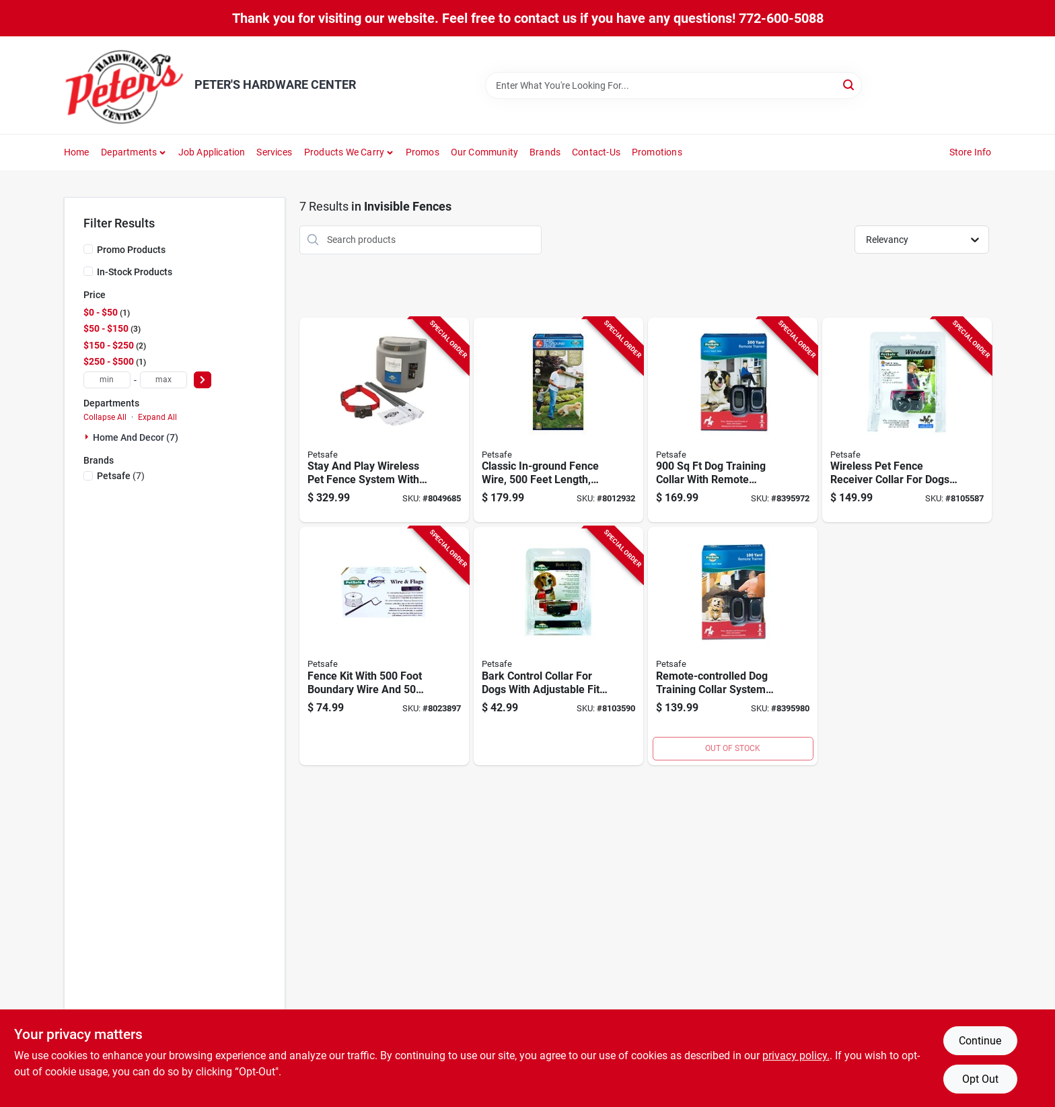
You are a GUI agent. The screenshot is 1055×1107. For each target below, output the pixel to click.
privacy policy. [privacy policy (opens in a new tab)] (796, 1055)
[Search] (849, 84)
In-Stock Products (134, 271)
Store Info (970, 152)
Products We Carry (344, 152)
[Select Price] (202, 379)
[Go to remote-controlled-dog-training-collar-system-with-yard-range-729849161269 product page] (732, 646)
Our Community (485, 152)
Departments (129, 152)
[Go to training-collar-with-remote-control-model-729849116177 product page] (732, 420)
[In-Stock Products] (88, 271)
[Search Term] (673, 85)
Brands (545, 152)
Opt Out (980, 1079)
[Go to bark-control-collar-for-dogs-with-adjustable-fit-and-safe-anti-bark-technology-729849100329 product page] (558, 646)
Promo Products (131, 249)
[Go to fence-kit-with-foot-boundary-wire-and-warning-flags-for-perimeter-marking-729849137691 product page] (384, 646)
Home (76, 152)
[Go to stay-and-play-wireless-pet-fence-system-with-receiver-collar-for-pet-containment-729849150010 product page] (384, 420)
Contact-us (596, 152)
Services (274, 152)
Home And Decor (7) (135, 437)
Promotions (657, 152)
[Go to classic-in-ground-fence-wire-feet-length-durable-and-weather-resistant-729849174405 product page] (558, 420)
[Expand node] (88, 436)
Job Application (212, 152)
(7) (121, 475)
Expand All (157, 417)
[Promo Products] (88, 249)
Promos (422, 152)
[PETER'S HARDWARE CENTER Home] (124, 85)
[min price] (107, 379)
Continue (980, 1040)
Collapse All (104, 417)
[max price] (163, 379)
